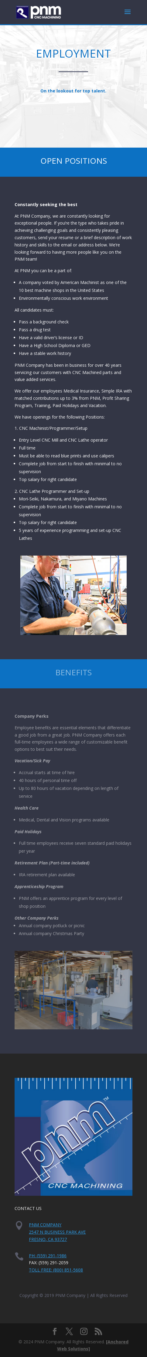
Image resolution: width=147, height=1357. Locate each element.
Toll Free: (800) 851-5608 (56, 1270)
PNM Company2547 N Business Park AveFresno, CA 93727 (57, 1232)
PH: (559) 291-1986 (48, 1255)
